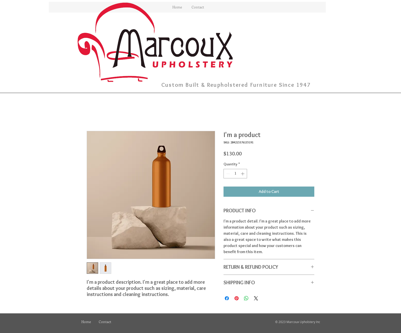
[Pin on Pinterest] (236, 298)
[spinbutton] (235, 173)
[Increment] (243, 173)
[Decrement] (227, 173)
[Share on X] (256, 298)
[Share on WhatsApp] (246, 298)
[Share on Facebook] (227, 298)
